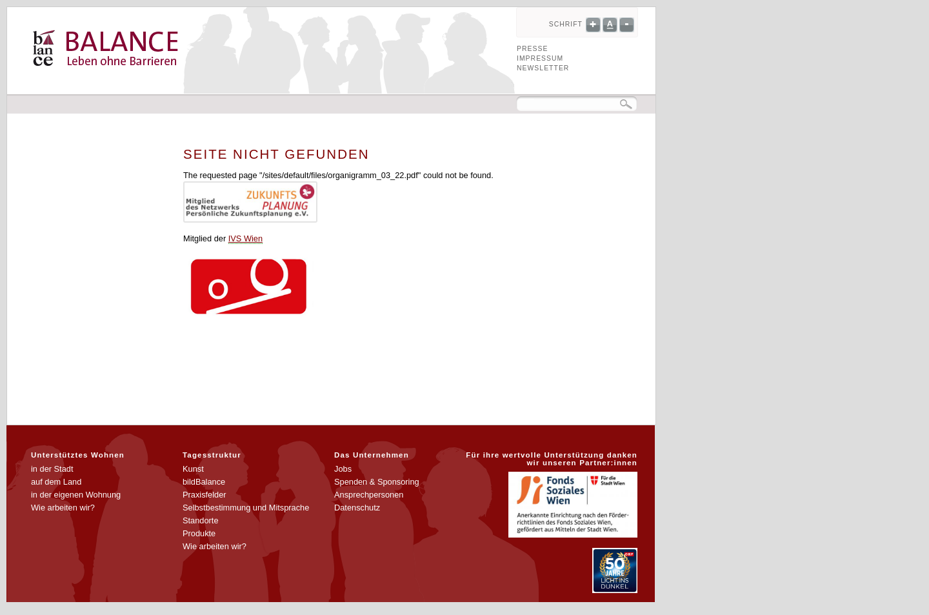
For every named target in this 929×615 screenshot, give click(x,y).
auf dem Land (56, 482)
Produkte (199, 533)
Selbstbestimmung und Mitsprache (246, 507)
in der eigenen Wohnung (76, 494)
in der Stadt (52, 469)
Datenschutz (357, 507)
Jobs (343, 469)
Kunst (193, 469)
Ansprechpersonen (368, 494)
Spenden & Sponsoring (376, 482)
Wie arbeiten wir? (63, 507)
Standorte (201, 520)
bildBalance (204, 482)
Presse (532, 48)
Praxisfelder (204, 494)
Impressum (540, 58)
